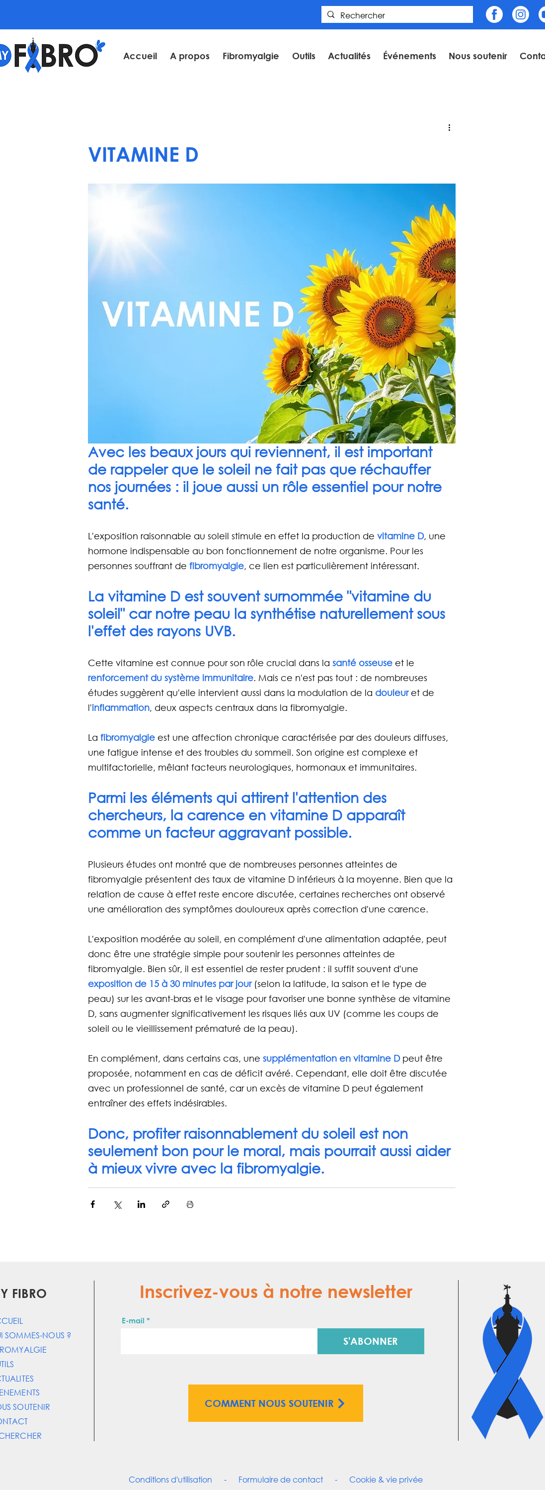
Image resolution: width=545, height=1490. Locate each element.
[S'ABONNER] (370, 1341)
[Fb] (494, 14)
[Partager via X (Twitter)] (117, 1204)
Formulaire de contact (280, 1479)
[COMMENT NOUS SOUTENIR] (275, 1403)
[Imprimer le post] (190, 1204)
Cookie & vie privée (386, 1479)
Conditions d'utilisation (170, 1479)
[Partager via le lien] (165, 1204)
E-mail (133, 1320)
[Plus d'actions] (450, 127)
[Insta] (520, 14)
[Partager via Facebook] (92, 1204)
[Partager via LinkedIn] (141, 1204)
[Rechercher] (396, 15)
